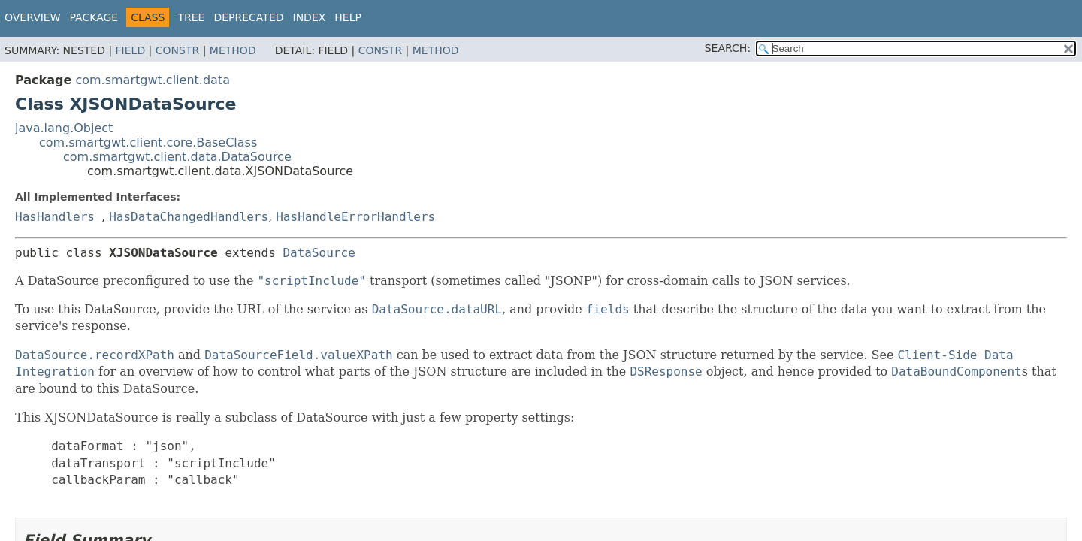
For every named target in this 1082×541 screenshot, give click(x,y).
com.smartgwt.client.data (152, 80)
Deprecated (248, 17)
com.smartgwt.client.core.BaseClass (148, 142)
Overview (33, 17)
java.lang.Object (64, 128)
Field (131, 50)
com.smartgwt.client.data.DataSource (177, 157)
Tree (190, 17)
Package (94, 17)
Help (347, 17)
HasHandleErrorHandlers (355, 217)
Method (233, 50)
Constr (177, 50)
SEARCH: (728, 48)
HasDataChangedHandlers (188, 217)
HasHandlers (55, 217)
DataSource (319, 253)
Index (309, 17)
